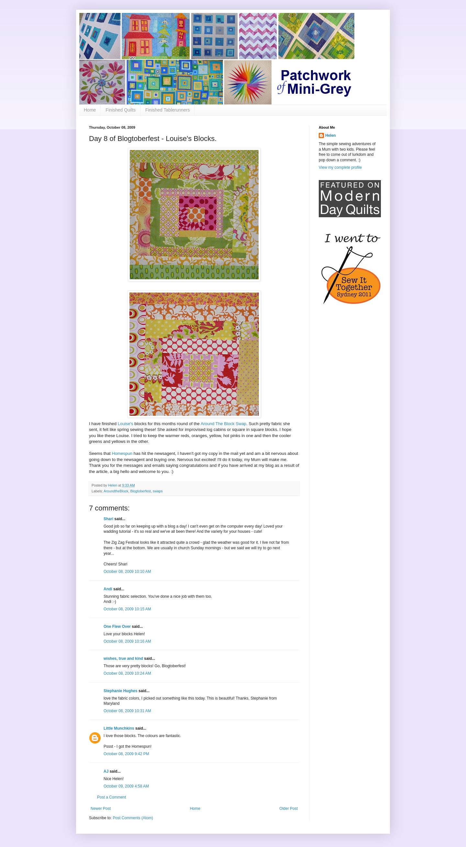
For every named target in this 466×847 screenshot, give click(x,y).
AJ (106, 771)
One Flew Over (117, 626)
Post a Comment (111, 797)
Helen (330, 135)
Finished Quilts (120, 110)
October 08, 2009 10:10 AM (127, 571)
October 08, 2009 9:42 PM (126, 754)
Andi (108, 589)
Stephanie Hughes (121, 691)
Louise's (125, 423)
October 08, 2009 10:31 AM (127, 711)
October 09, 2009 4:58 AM (126, 786)
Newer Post (101, 808)
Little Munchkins (119, 728)
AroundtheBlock (116, 491)
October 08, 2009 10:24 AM (127, 673)
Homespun (122, 453)
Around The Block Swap (223, 423)
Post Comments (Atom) (133, 818)
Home (90, 110)
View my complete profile (340, 167)
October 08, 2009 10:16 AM (127, 641)
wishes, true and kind (123, 658)
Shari (108, 519)
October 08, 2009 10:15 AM (127, 609)
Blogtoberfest (140, 491)
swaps (158, 491)
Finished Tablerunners (167, 110)
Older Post (288, 808)
